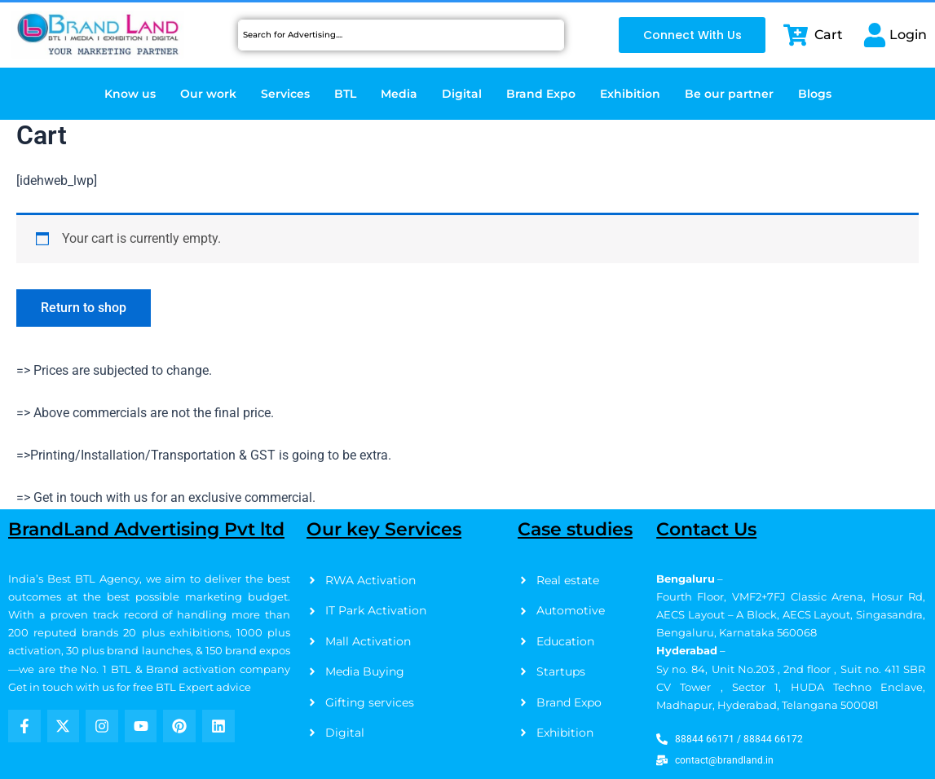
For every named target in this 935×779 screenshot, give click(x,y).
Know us (130, 93)
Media (399, 93)
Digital (462, 93)
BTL (345, 93)
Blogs (814, 93)
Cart (828, 34)
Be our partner (729, 93)
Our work (208, 93)
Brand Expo (541, 93)
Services (285, 93)
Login (908, 34)
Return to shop (83, 307)
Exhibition (630, 93)
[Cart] (795, 35)
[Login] (874, 35)
